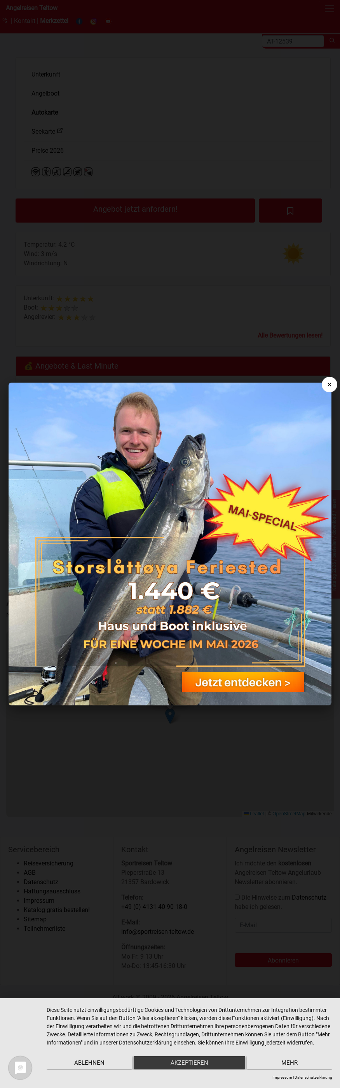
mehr (290, 1063)
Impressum (282, 1077)
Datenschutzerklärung (313, 1077)
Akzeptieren (189, 1063)
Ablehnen (89, 1063)
